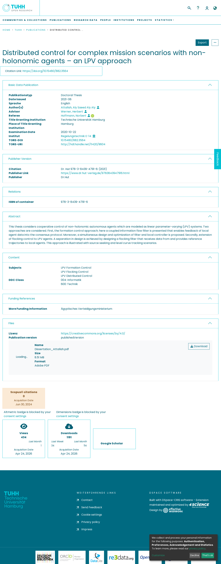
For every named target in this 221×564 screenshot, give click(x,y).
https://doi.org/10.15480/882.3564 (45, 71)
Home (7, 30)
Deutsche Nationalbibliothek (45, 557)
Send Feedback (89, 507)
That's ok (207, 555)
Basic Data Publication (23, 85)
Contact (85, 500)
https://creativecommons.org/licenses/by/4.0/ (93, 333)
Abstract (14, 216)
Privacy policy (88, 522)
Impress (84, 529)
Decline (194, 555)
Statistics (201, 42)
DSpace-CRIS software (177, 500)
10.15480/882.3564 (73, 140)
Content (14, 257)
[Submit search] (189, 7)
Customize (158, 555)
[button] (215, 8)
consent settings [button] (15, 416)
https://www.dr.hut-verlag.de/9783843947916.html (95, 173)
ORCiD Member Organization (72, 557)
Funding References (21, 298)
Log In (207, 7)
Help (198, 7)
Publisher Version (19, 159)
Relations (14, 192)
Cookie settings (89, 515)
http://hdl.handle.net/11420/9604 (83, 144)
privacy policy (197, 548)
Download (198, 346)
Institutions (124, 20)
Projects (144, 20)
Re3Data (121, 557)
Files (11, 323)
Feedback (218, 159)
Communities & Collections (25, 20)
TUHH (18, 30)
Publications (60, 20)
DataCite (96, 557)
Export (185, 42)
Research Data (86, 20)
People (105, 20)
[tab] (110, 85)
